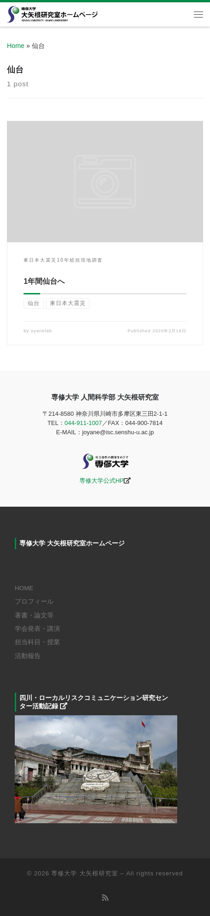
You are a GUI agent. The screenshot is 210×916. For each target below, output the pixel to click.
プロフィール (34, 601)
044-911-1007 (83, 422)
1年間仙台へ (44, 281)
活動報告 (28, 656)
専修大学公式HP (101, 480)
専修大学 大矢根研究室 (84, 873)
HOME (24, 588)
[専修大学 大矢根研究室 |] (52, 13)
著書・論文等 (34, 615)
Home (15, 45)
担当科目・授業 (37, 642)
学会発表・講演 (37, 628)
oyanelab (41, 331)
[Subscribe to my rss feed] (105, 898)
